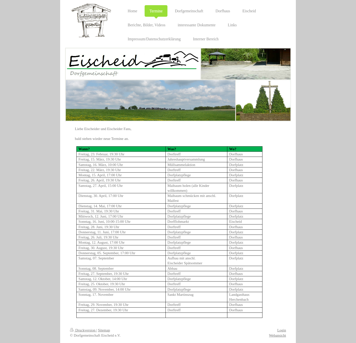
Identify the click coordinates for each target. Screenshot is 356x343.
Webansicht (277, 335)
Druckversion (83, 330)
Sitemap (104, 330)
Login (281, 330)
